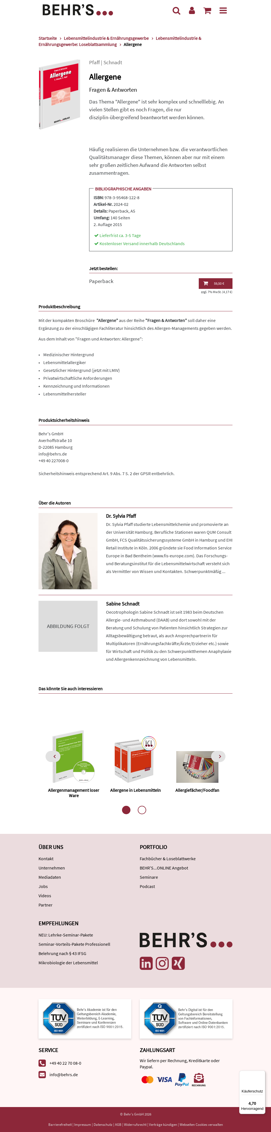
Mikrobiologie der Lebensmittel (68, 962)
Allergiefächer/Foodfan (197, 790)
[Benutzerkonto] (192, 10)
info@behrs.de (53, 454)
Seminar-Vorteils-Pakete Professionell (74, 944)
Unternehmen (52, 868)
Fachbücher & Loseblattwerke (168, 858)
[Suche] (176, 10)
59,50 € (213, 283)
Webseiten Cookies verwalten (201, 1124)
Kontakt (46, 858)
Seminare (149, 877)
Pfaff (94, 62)
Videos (45, 895)
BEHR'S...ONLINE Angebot (164, 868)
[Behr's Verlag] (78, 9)
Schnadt (112, 62)
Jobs (43, 886)
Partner (46, 905)
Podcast (147, 886)
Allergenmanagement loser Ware (73, 792)
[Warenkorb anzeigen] (207, 10)
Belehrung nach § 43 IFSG (62, 953)
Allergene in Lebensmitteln (135, 790)
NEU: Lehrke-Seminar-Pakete (66, 935)
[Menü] (223, 10)
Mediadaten (50, 877)
